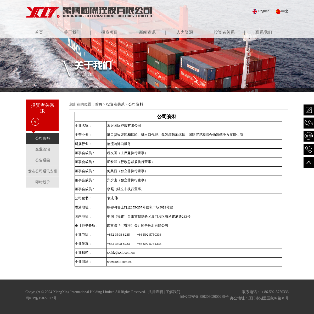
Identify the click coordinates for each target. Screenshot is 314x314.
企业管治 (42, 149)
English (261, 11)
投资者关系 (115, 104)
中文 (282, 11)
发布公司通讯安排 (42, 171)
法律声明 (155, 292)
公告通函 (42, 160)
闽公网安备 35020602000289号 (204, 297)
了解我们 (173, 292)
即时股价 (42, 182)
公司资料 (42, 138)
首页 (98, 104)
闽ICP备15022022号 (41, 298)
